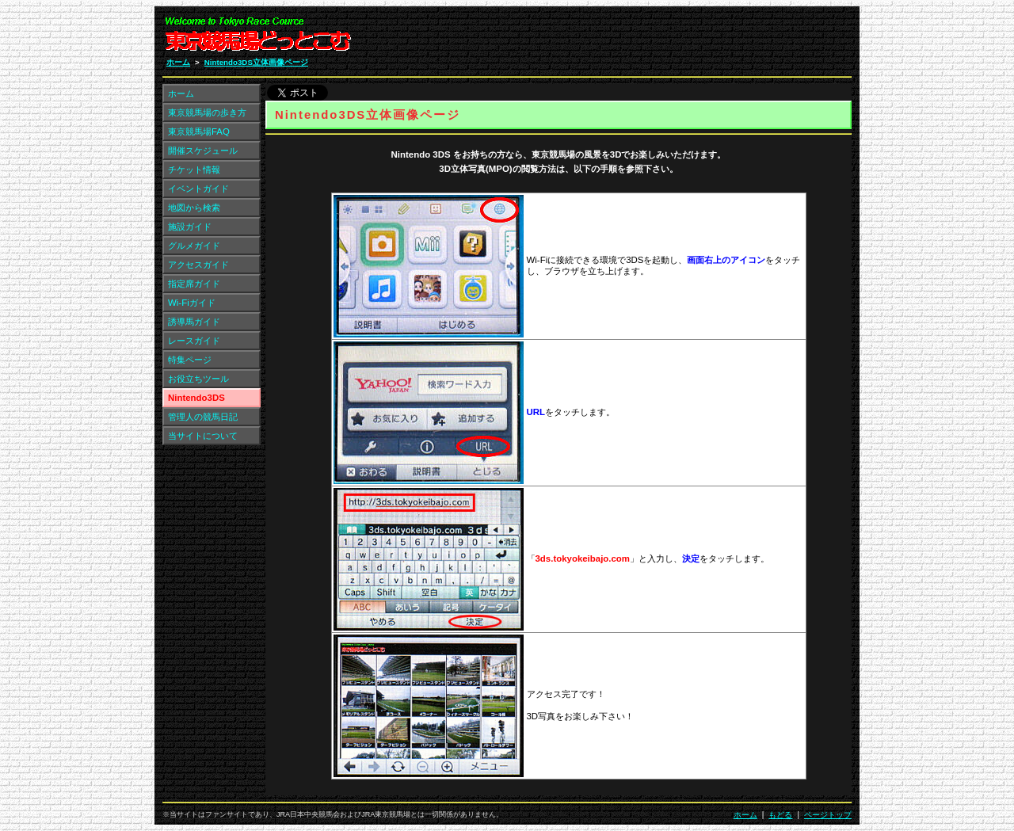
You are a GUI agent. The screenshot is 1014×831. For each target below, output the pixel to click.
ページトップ (828, 814)
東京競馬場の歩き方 (207, 112)
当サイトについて (203, 435)
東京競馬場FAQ (199, 131)
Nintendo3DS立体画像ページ (256, 62)
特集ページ (190, 359)
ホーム (178, 62)
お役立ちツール (198, 378)
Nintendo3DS (196, 397)
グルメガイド (194, 245)
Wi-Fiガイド (191, 302)
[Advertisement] (662, 38)
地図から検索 (194, 207)
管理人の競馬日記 (203, 416)
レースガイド (194, 340)
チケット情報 (194, 169)
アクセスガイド (198, 264)
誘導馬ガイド (194, 321)
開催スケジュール (203, 150)
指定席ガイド (194, 283)
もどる (780, 814)
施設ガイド (190, 226)
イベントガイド (198, 188)
